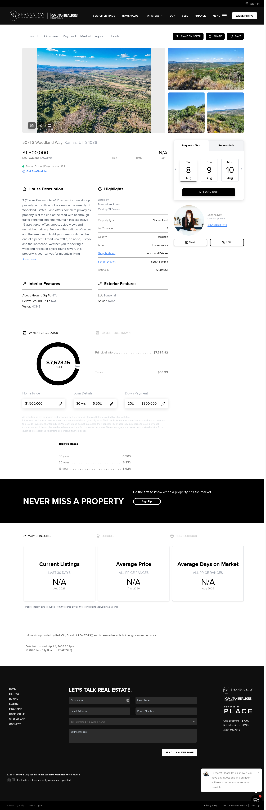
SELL (185, 15)
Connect (15, 724)
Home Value (130, 15)
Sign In (252, 3)
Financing (15, 709)
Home (12, 688)
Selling (14, 703)
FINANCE (200, 15)
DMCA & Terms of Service (234, 805)
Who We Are (17, 719)
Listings (14, 693)
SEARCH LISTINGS (104, 15)
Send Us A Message (179, 752)
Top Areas (154, 15)
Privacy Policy (210, 805)
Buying (13, 698)
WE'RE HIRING (244, 15)
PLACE (76, 774)
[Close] (258, 772)
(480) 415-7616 (231, 730)
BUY (172, 15)
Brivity (21, 805)
